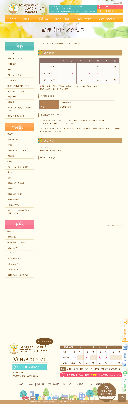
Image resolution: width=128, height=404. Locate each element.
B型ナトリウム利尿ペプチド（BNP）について (18, 211)
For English (117, 3)
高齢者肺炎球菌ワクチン (16, 116)
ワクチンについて (14, 269)
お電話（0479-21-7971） (52, 123)
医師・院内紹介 (53, 384)
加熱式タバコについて (16, 91)
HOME (20, 384)
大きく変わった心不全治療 (17, 167)
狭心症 (10, 172)
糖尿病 (10, 188)
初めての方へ (68, 384)
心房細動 (10, 156)
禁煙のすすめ (12, 97)
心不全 (10, 161)
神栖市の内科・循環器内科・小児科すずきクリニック (48, 401)
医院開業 (83, 401)
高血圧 (10, 134)
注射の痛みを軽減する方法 (17, 275)
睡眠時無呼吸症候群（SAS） (18, 86)
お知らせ (30, 384)
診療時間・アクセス (84, 384)
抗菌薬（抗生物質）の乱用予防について (20, 109)
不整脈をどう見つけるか (16, 150)
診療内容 (40, 384)
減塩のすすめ (12, 140)
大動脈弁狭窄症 (13, 205)
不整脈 (10, 145)
